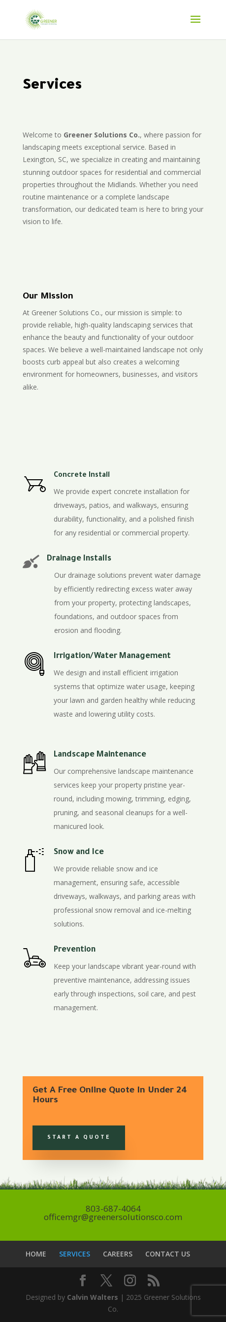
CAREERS (117, 1253)
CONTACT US (167, 1253)
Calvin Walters (93, 1297)
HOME (36, 1253)
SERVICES (74, 1253)
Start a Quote (78, 1138)
